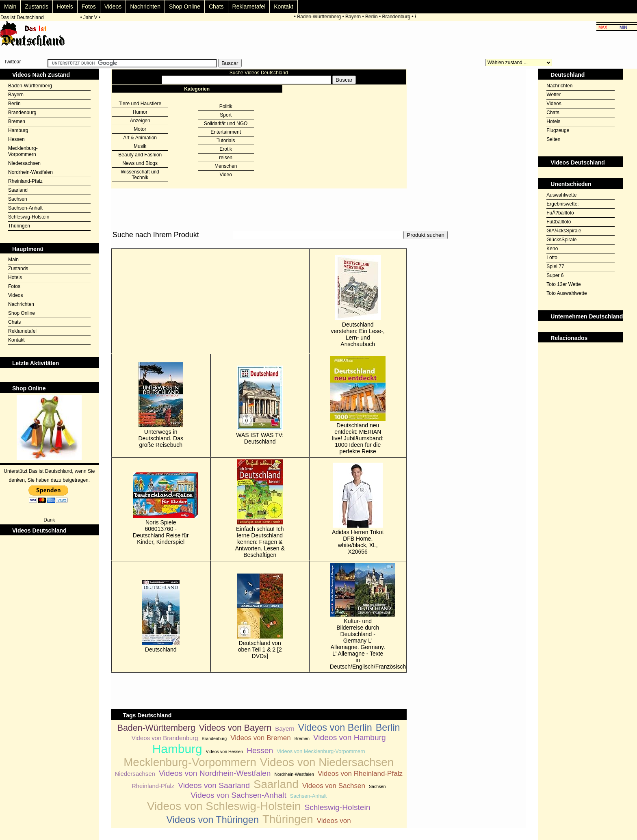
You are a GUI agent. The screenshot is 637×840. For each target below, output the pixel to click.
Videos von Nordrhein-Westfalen (215, 773)
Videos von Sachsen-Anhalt (238, 795)
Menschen (225, 166)
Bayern (354, 16)
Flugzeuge (557, 130)
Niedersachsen (24, 163)
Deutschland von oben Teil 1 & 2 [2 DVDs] (260, 616)
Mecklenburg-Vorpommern (23, 151)
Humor (140, 112)
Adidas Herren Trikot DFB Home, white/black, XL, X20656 (358, 509)
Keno (552, 248)
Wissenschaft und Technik (140, 174)
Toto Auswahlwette (566, 293)
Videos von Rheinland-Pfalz (360, 773)
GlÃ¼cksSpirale (563, 231)
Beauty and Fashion (140, 155)
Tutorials (226, 140)
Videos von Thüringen (213, 819)
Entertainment (225, 132)
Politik (225, 106)
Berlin (372, 16)
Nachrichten (145, 6)
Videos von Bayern (235, 728)
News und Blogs (140, 163)
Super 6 (554, 275)
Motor (140, 129)
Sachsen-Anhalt (25, 208)
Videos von (334, 821)
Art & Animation (140, 138)
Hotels (65, 6)
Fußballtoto (558, 222)
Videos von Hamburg (349, 737)
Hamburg (18, 130)
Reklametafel (249, 6)
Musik (140, 146)
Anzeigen (140, 120)
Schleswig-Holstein (28, 217)
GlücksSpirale (561, 239)
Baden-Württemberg (320, 16)
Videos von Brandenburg (165, 737)
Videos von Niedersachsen (327, 762)
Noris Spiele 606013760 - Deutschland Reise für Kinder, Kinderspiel (161, 508)
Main (10, 6)
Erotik (225, 149)
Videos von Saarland (214, 785)
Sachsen (17, 199)
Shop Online (184, 6)
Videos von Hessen (224, 751)
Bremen (16, 121)
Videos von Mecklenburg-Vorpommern (321, 751)
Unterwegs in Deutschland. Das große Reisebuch (160, 405)
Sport (226, 115)
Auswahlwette (561, 195)
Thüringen (19, 226)
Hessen (16, 139)
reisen (225, 157)
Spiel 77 (555, 266)
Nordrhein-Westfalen (30, 172)
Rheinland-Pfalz (25, 181)
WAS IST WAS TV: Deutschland (260, 405)
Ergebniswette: (562, 204)
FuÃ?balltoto (560, 213)
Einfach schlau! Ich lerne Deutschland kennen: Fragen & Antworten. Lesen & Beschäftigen (260, 508)
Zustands (36, 6)
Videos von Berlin (335, 727)
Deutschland (161, 616)
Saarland (18, 190)
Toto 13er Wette (563, 284)
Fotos (89, 6)
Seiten (553, 139)
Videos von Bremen (260, 738)
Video (225, 175)
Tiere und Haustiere (140, 103)
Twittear (12, 62)
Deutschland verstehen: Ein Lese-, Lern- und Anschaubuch (358, 301)
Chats (216, 6)
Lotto (551, 257)
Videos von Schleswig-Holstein (224, 806)
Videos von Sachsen (333, 786)
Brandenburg (397, 16)
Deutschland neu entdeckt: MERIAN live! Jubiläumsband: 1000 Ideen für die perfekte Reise (358, 405)
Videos (113, 6)
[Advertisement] (259, 244)
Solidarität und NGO (225, 123)
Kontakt (283, 6)
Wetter (553, 94)
